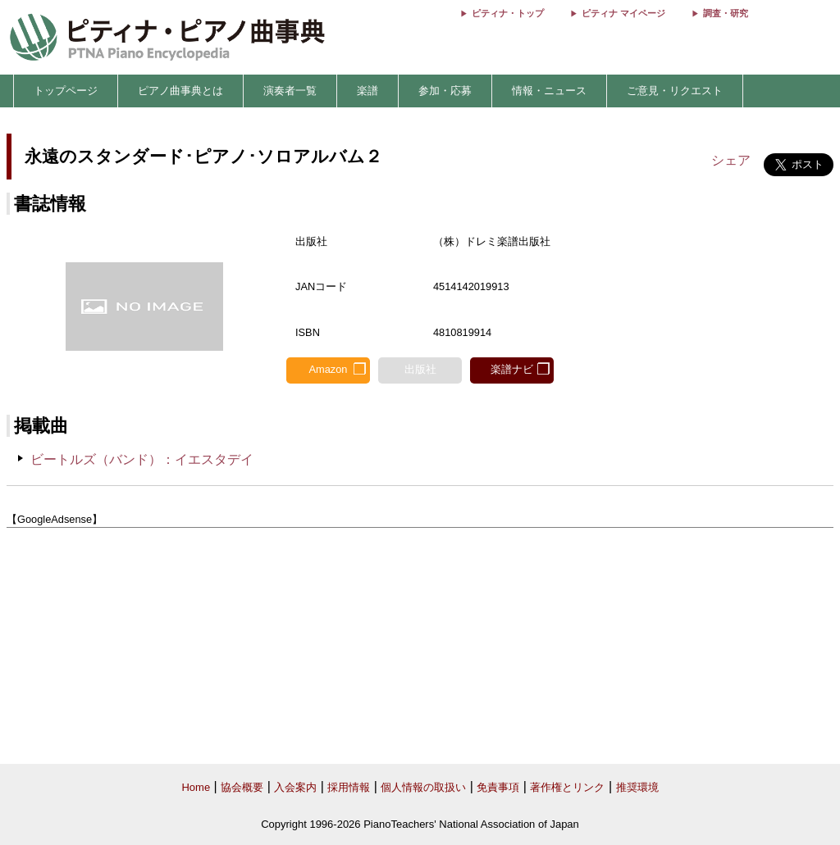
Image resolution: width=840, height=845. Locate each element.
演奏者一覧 (290, 90)
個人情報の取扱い (423, 787)
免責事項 (498, 787)
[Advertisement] (420, 646)
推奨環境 (637, 787)
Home (195, 787)
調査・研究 (725, 13)
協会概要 (242, 787)
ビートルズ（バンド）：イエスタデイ (141, 459)
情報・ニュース (549, 90)
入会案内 (295, 787)
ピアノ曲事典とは (180, 90)
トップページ (66, 90)
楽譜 (367, 90)
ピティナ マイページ (623, 13)
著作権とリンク (567, 787)
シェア (731, 160)
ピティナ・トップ (508, 13)
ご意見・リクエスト (675, 90)
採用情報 (348, 787)
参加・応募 (445, 90)
